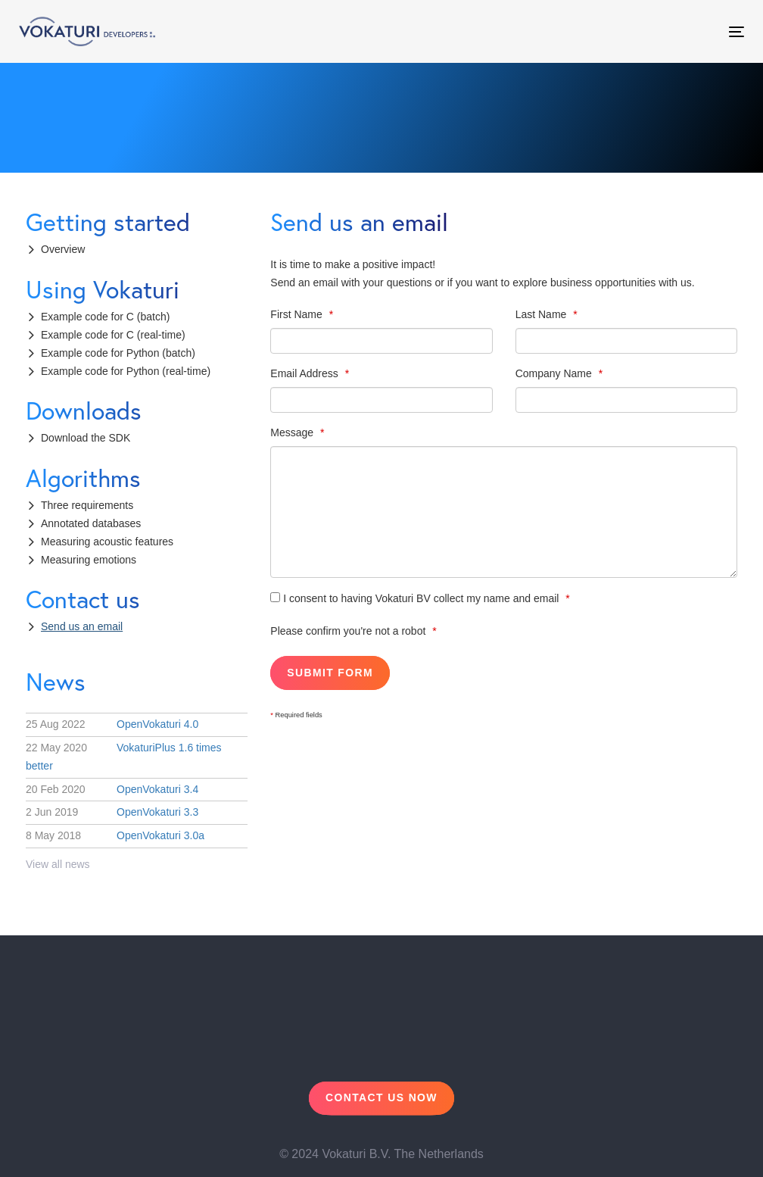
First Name (297, 314)
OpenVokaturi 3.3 (112, 812)
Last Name (542, 314)
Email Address (305, 373)
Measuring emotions (88, 560)
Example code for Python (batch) (118, 353)
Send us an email (82, 626)
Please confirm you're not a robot (349, 631)
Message (293, 432)
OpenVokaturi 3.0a (115, 835)
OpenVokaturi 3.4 (112, 789)
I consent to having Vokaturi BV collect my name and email (416, 598)
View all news (58, 864)
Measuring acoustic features (107, 541)
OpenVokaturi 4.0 (112, 724)
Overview (63, 249)
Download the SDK (85, 438)
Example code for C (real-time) (113, 335)
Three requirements (87, 505)
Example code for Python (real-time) (125, 371)
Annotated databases (91, 523)
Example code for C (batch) (105, 317)
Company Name (555, 373)
